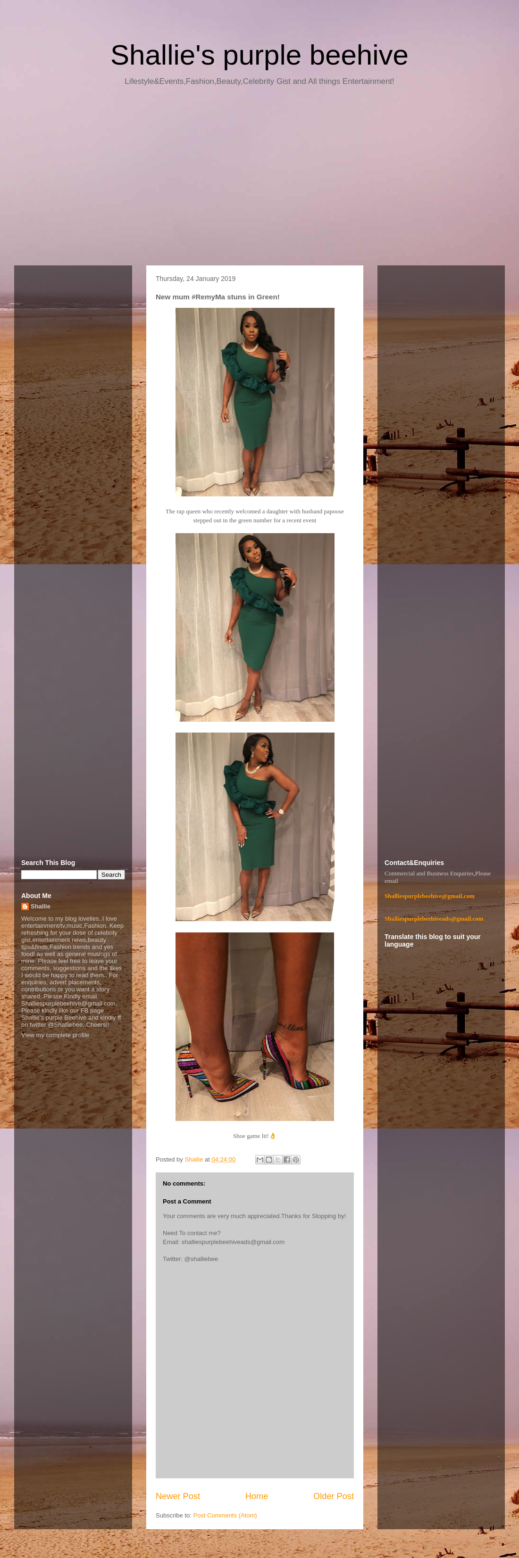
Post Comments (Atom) (225, 1515)
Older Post (333, 1496)
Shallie (40, 906)
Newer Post (178, 1496)
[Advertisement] (259, 179)
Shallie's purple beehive (259, 55)
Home (256, 1496)
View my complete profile (55, 1035)
